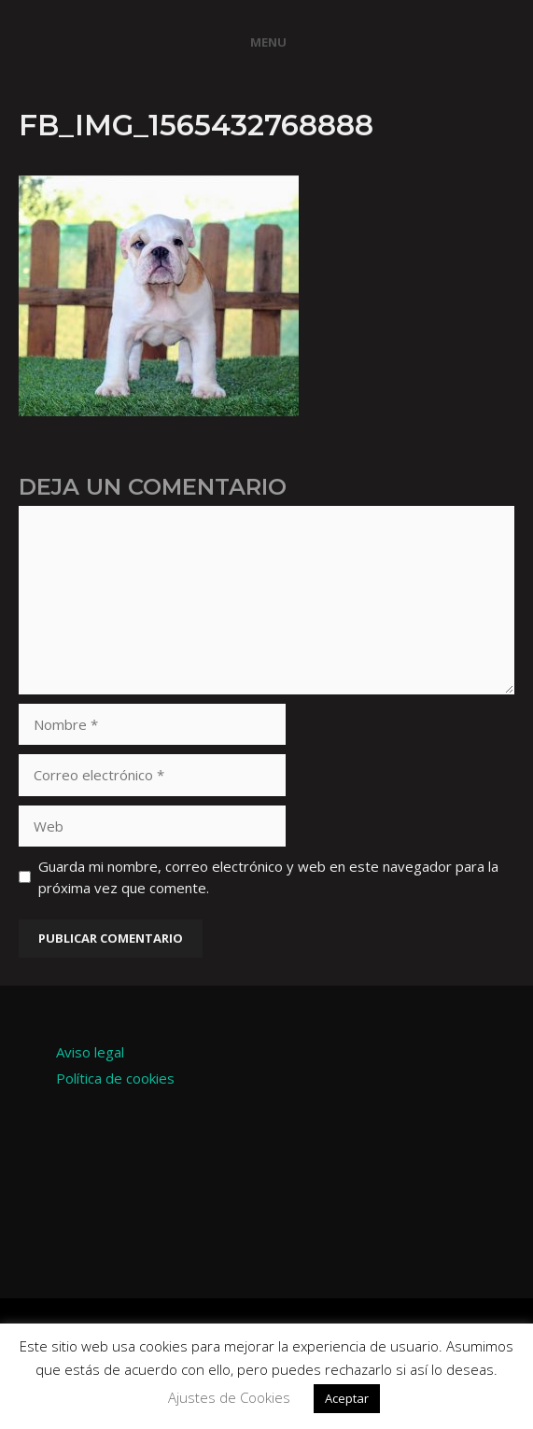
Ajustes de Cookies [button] (229, 1397)
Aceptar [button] (347, 1398)
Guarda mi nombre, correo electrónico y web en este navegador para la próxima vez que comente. (268, 877)
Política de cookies (115, 1078)
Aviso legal (90, 1052)
